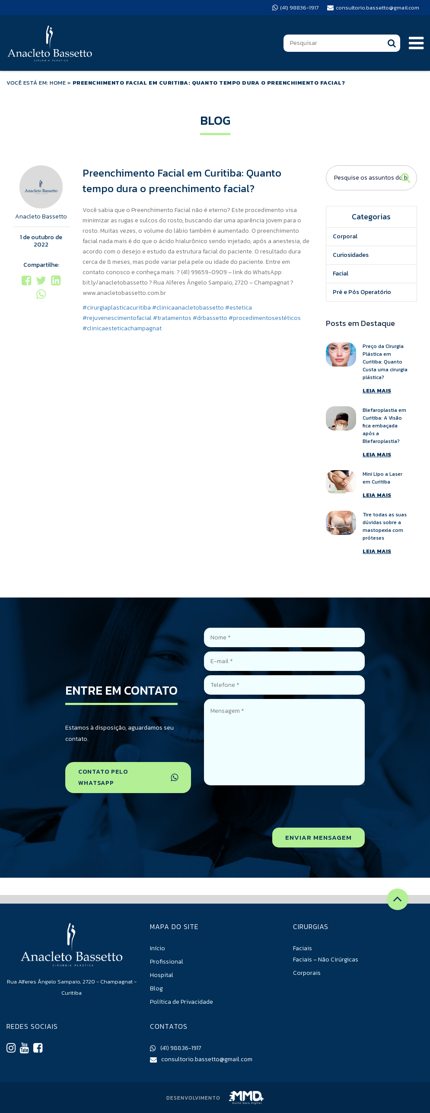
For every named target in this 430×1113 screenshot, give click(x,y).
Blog (156, 988)
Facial (340, 273)
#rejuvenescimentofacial (117, 318)
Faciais (302, 948)
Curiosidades (351, 254)
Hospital (161, 975)
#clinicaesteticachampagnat (122, 328)
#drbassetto (210, 318)
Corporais (307, 972)
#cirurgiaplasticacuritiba (117, 307)
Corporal (345, 236)
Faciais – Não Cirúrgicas (325, 959)
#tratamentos (172, 318)
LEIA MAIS (377, 390)
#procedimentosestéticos (265, 318)
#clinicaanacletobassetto (188, 307)
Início (157, 948)
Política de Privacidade (181, 1001)
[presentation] (299, 806)
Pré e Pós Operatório (362, 292)
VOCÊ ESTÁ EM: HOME (36, 83)
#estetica (238, 307)
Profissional (166, 961)
